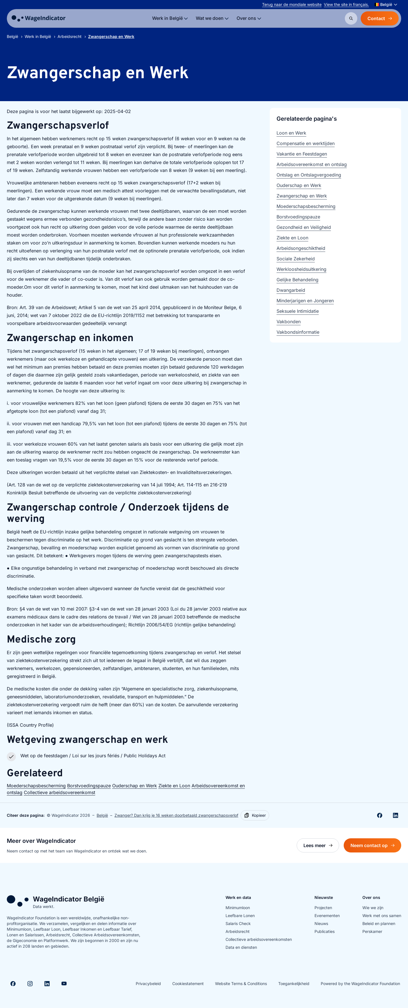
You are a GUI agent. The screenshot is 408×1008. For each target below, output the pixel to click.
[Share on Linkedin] (395, 815)
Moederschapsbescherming (36, 785)
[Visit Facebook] (13, 983)
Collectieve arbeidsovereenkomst (59, 792)
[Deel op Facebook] (379, 815)
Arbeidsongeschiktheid (301, 248)
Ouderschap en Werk (134, 785)
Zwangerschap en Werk (302, 196)
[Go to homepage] (38, 18)
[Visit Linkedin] (47, 983)
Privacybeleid (148, 983)
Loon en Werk (291, 133)
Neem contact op (375, 847)
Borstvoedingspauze (89, 785)
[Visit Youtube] (64, 983)
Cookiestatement (188, 983)
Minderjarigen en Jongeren (305, 300)
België (12, 36)
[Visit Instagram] (30, 983)
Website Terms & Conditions (241, 983)
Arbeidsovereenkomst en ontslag (312, 164)
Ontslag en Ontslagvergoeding (309, 175)
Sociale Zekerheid (296, 258)
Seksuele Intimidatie (298, 311)
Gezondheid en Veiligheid (304, 227)
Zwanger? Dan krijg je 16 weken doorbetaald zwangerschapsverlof (176, 815)
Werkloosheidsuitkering (301, 269)
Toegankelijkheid (293, 983)
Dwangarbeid (291, 290)
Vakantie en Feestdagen (302, 154)
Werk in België (38, 36)
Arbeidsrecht (70, 36)
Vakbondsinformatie (298, 332)
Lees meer (321, 847)
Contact (379, 18)
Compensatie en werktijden (306, 143)
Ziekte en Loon (174, 785)
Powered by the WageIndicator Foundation (360, 983)
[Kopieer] (255, 815)
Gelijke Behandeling (297, 279)
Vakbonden (289, 321)
